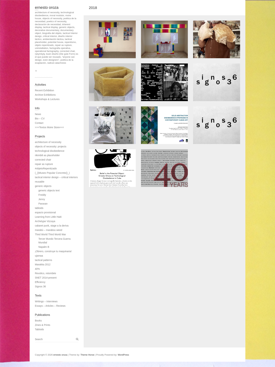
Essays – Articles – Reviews (50, 305)
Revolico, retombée (45, 273)
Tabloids (39, 329)
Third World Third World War (50, 234)
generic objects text (49, 190)
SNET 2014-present (45, 277)
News (38, 114)
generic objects (43, 186)
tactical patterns (43, 260)
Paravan (43, 203)
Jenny (41, 199)
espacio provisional (45, 212)
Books (38, 320)
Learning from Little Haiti (48, 216)
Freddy (42, 194)
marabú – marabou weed (48, 230)
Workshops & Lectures (47, 99)
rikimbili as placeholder (47, 155)
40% (37, 268)
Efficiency (40, 282)
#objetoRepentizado (46, 168)
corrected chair (43, 159)
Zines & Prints (42, 325)
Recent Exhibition (44, 90)
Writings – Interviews (46, 301)
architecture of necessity (48, 142)
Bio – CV (40, 118)
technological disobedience (49, 150)
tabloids (39, 208)
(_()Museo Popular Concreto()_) (52, 172)
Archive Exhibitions (45, 94)
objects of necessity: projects (50, 146)
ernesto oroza (47, 7)
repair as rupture (44, 164)
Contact (39, 123)
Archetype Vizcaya (45, 221)
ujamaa (39, 255)
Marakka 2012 (43, 264)
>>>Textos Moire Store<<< (49, 127)
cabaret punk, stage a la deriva (51, 225)
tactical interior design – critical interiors (56, 177)
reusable (39, 181)
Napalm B (43, 246)
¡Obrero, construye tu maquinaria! (53, 251)
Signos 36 (40, 286)
